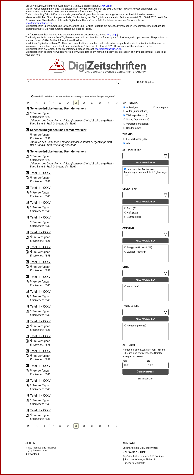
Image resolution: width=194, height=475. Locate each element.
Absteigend (161, 107)
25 (76, 103)
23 (60, 103)
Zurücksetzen (145, 378)
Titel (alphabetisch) (135, 115)
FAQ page (112, 34)
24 (68, 103)
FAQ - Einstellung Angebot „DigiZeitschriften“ (42, 449)
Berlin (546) (131, 286)
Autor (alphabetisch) (135, 111)
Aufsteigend (131, 107)
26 (84, 103)
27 (92, 103)
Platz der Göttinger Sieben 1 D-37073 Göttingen (140, 461)
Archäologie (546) (135, 325)
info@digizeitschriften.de (38, 23)
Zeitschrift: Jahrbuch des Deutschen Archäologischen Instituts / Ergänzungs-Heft (73, 96)
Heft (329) (131, 212)
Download (33, 454)
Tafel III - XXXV (40, 173)
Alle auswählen (146, 162)
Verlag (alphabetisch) (136, 119)
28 (100, 103)
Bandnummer (132, 128)
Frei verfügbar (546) (135, 139)
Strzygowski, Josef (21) (138, 247)
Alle (126, 143)
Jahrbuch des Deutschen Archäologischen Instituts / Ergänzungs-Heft (145, 172)
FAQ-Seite (105, 5)
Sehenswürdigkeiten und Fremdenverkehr (58, 108)
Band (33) (130, 208)
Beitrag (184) (132, 216)
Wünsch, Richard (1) (136, 251)
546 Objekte (145, 82)
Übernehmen (145, 371)
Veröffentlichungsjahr (136, 123)
